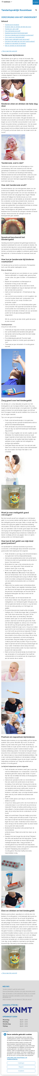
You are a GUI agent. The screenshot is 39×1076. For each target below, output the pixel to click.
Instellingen (21, 1063)
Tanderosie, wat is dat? (12, 31)
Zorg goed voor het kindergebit (14, 40)
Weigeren (21, 1067)
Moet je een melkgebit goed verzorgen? (17, 42)
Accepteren (21, 1071)
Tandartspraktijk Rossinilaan (10, 11)
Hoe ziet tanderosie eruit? (12, 33)
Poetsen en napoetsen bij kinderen (15, 46)
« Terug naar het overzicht (9, 54)
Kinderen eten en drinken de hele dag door (18, 29)
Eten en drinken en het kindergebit (15, 48)
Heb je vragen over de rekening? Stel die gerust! (17, 1002)
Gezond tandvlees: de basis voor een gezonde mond (19, 994)
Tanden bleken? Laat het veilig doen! (14, 992)
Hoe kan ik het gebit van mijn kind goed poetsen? (20, 44)
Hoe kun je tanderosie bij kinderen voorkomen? (19, 38)
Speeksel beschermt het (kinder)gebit (16, 35)
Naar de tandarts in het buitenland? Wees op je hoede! (19, 996)
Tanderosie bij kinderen (12, 27)
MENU (36, 5)
